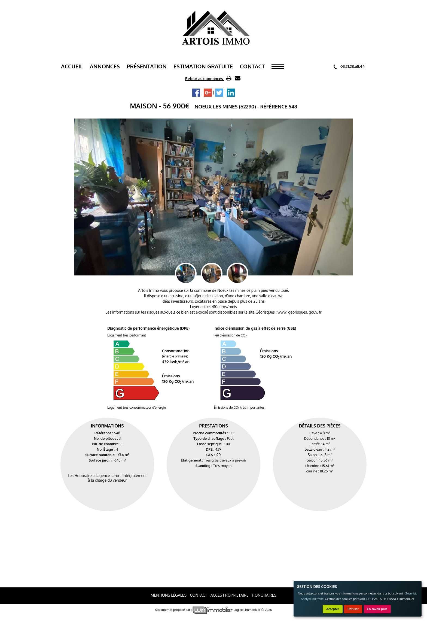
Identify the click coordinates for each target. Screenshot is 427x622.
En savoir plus (377, 609)
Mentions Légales (169, 595)
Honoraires (264, 595)
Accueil (72, 66)
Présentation (147, 66)
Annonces (105, 66)
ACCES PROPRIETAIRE (230, 595)
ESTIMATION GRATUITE (203, 66)
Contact (252, 66)
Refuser (353, 609)
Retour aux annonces (204, 78)
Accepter (332, 609)
